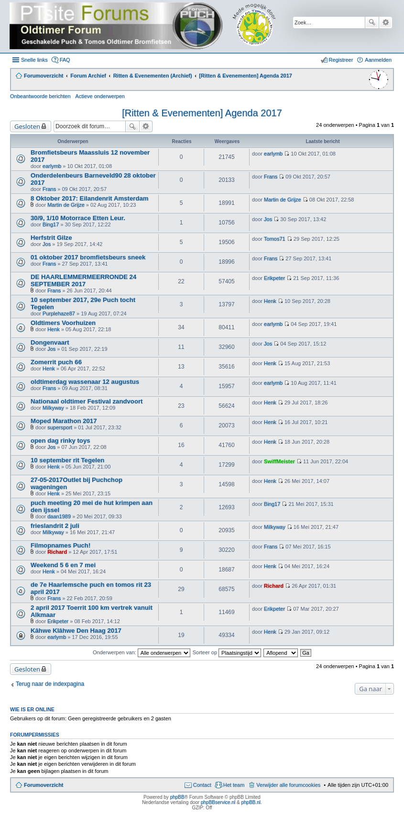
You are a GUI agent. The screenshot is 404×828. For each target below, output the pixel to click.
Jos (268, 219)
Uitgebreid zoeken (385, 22)
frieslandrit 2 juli (55, 525)
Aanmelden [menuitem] (378, 60)
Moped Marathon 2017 (64, 421)
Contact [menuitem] (202, 785)
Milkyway (53, 408)
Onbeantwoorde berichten (40, 96)
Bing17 (51, 224)
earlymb (52, 166)
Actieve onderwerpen (100, 96)
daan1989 (59, 516)
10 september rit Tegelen (67, 460)
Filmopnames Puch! (60, 545)
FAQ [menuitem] (65, 60)
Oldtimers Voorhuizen (63, 322)
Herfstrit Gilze (51, 237)
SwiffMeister (279, 461)
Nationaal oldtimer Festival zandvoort (87, 401)
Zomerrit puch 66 (56, 362)
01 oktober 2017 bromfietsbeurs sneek (88, 257)
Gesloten (27, 126)
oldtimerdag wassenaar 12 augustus (85, 381)
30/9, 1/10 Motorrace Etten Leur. (78, 218)
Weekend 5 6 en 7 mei (63, 565)
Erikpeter (274, 278)
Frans (49, 189)
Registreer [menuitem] (341, 60)
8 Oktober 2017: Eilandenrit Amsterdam (90, 198)
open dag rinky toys (60, 440)
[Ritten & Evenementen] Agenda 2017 (202, 113)
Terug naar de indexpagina (50, 684)
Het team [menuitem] (234, 785)
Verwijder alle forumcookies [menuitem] (288, 785)
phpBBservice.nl (218, 802)
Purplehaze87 (59, 313)
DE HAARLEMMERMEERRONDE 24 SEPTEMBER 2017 (83, 280)
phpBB (177, 797)
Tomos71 (274, 239)
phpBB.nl (251, 802)
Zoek (372, 22)
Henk (270, 301)
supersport (59, 427)
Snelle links (34, 60)
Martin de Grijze (66, 205)
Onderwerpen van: (141, 652)
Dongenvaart (50, 342)
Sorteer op (227, 652)
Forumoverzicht (44, 785)
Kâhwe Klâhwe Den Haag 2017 (76, 630)
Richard (57, 552)
